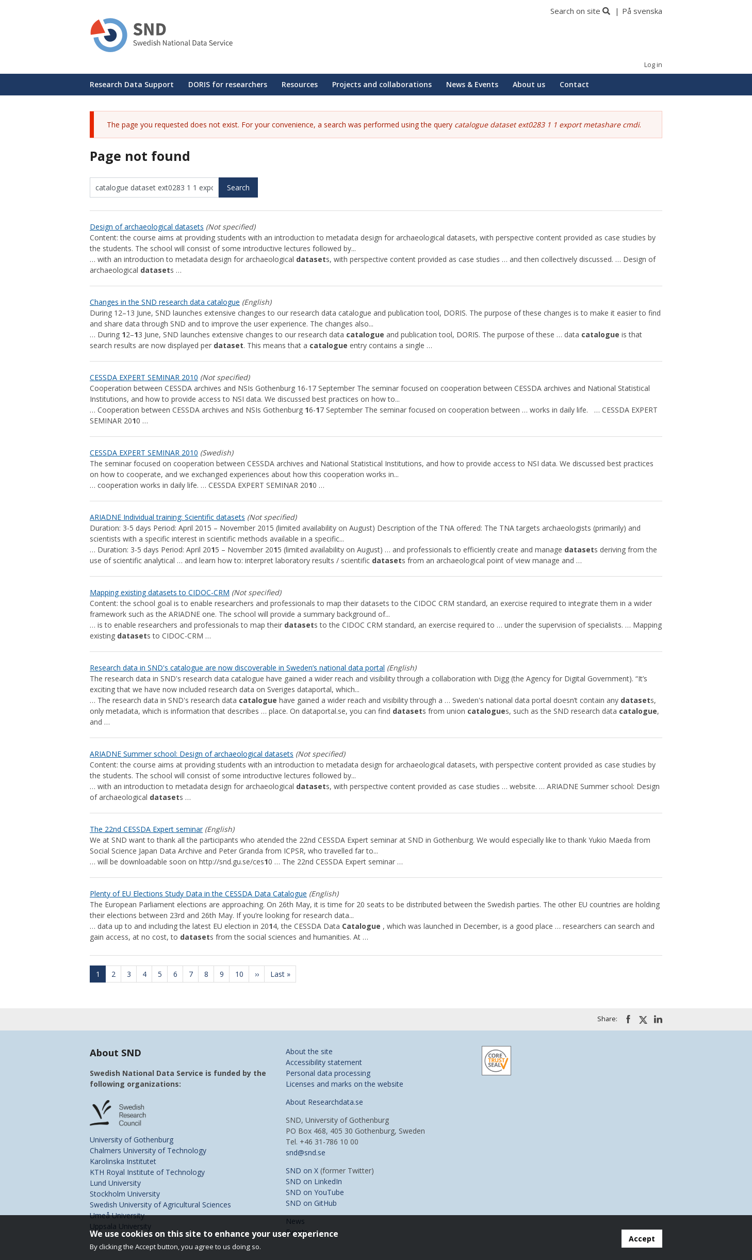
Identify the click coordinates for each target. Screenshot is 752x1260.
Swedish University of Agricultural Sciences (160, 1204)
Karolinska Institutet (123, 1161)
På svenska (642, 11)
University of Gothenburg (131, 1139)
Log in (653, 64)
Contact (574, 84)
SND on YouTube (315, 1192)
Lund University (115, 1183)
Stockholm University (125, 1194)
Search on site (575, 11)
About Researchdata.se (324, 1102)
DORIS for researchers (227, 84)
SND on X (302, 1170)
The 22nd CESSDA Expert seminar (146, 829)
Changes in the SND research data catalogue (165, 302)
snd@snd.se (305, 1152)
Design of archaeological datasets (147, 227)
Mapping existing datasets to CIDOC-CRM (160, 592)
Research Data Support (132, 84)
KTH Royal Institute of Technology (147, 1172)
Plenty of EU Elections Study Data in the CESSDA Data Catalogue (198, 893)
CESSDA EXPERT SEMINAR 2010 (144, 377)
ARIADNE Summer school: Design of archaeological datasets (191, 754)
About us (529, 84)
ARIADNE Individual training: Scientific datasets (167, 517)
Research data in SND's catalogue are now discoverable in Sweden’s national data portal (237, 668)
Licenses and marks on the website (344, 1084)
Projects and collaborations (382, 84)
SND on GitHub (311, 1203)
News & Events (472, 84)
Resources (300, 84)
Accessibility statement (324, 1062)
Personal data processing (328, 1073)
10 (242, 974)
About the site (309, 1051)
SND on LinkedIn (314, 1181)
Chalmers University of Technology (148, 1150)
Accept (642, 1238)
